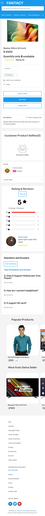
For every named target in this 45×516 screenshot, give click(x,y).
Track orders (12, 460)
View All (22, 194)
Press (10, 483)
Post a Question (10, 264)
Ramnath (23, 237)
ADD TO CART (22, 93)
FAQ (9, 422)
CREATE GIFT (22, 105)
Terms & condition (14, 443)
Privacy (10, 447)
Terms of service (14, 439)
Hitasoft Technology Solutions (26, 511)
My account (12, 451)
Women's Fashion (20, 15)
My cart (11, 456)
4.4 (14, 171)
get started (13, 470)
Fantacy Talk (12, 491)
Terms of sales (13, 434)
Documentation (13, 478)
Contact (11, 426)
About (10, 474)
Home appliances (34, 15)
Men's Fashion (6, 15)
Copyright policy (14, 430)
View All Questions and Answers (17, 270)
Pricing (10, 487)
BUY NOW (22, 99)
